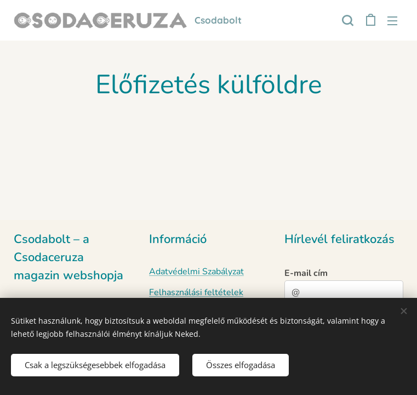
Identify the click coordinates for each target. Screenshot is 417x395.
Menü (392, 20)
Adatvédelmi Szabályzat (196, 272)
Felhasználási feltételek (196, 292)
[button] (347, 20)
